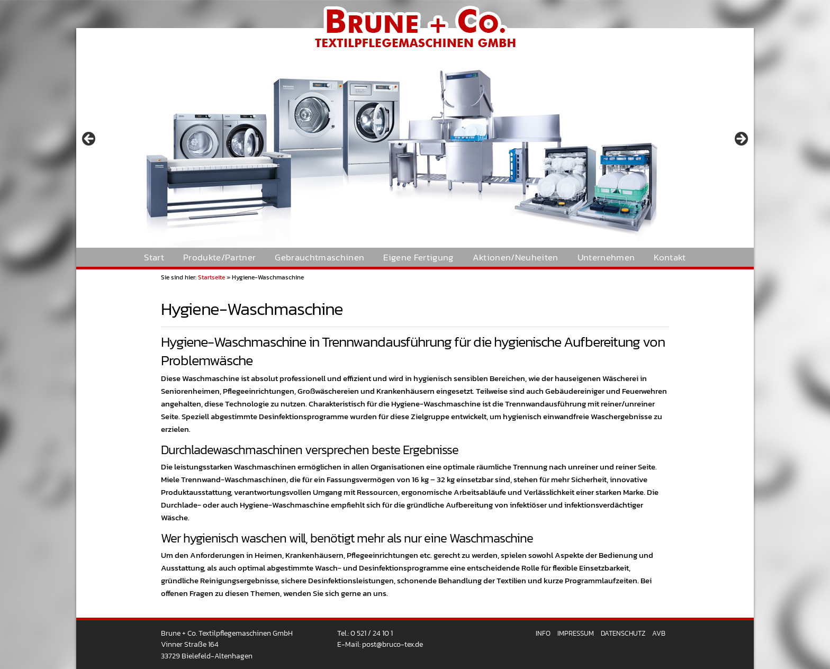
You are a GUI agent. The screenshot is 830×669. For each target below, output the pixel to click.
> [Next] (740, 139)
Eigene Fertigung (418, 257)
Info (543, 633)
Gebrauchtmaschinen (319, 257)
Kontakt (669, 257)
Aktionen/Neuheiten (515, 257)
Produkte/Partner (219, 257)
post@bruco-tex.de (392, 644)
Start (154, 257)
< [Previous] (89, 139)
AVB (658, 633)
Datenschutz (623, 633)
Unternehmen (606, 257)
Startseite (211, 277)
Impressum (575, 633)
